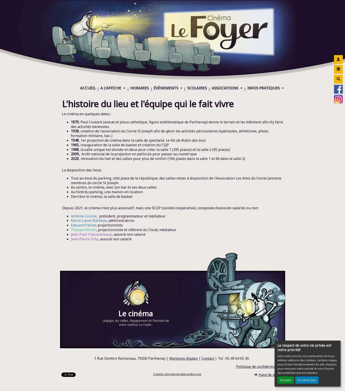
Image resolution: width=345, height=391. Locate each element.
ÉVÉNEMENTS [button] (166, 88)
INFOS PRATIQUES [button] (264, 88)
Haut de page (267, 374)
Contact (208, 358)
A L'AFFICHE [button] (111, 88)
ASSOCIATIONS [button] (225, 88)
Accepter (286, 380)
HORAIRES (139, 88)
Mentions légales (183, 358)
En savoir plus (307, 380)
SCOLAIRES (197, 88)
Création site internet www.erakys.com (177, 374)
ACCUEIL (88, 88)
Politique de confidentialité (258, 366)
